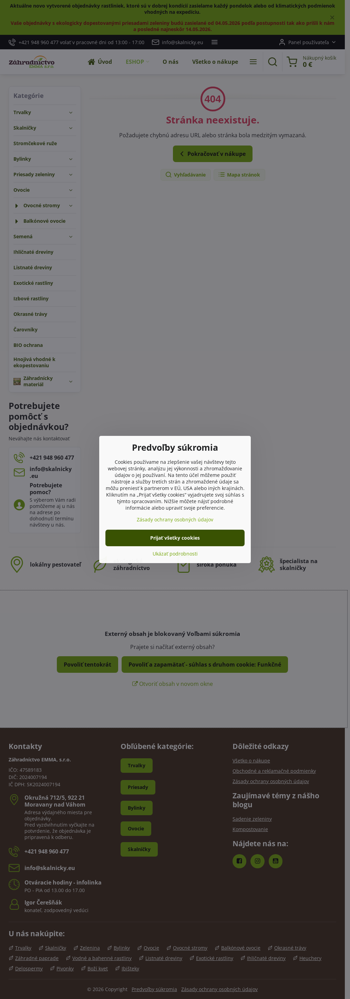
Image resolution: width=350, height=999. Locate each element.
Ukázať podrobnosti (175, 553)
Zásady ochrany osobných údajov (175, 519)
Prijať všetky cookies (175, 538)
